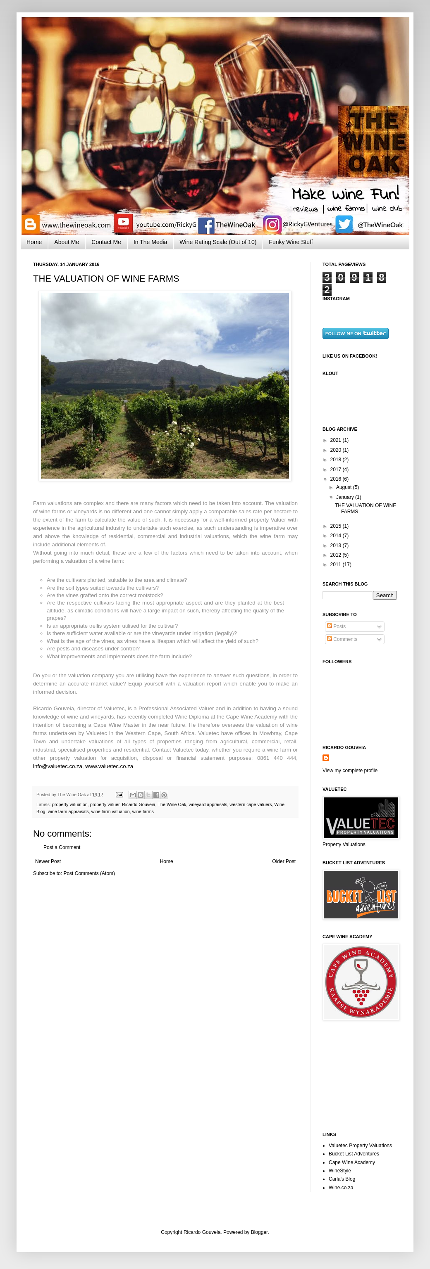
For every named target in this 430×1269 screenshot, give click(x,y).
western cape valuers (250, 804)
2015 (336, 526)
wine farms (143, 811)
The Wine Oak (172, 804)
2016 (336, 479)
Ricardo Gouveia (138, 804)
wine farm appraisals (68, 811)
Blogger (259, 1232)
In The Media (150, 242)
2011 (336, 564)
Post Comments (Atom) (89, 873)
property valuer (104, 804)
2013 (336, 545)
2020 (336, 450)
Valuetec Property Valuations (360, 1145)
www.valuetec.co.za (109, 766)
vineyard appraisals (208, 804)
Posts (336, 626)
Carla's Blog (342, 1179)
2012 (336, 555)
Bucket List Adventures (354, 1154)
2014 (336, 535)
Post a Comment (61, 847)
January (345, 497)
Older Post (284, 861)
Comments (342, 639)
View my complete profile (349, 770)
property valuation (70, 804)
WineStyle (340, 1171)
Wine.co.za (341, 1188)
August (344, 487)
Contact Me (106, 242)
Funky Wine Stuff (291, 242)
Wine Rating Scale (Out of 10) (217, 242)
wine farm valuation (110, 811)
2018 (336, 460)
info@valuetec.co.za (57, 766)
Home (34, 242)
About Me (66, 242)
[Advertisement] (363, 1076)
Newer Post (48, 861)
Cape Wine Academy (352, 1162)
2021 (336, 440)
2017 (336, 469)
